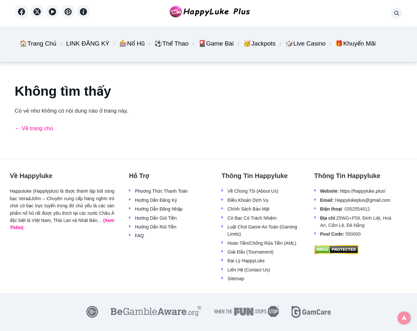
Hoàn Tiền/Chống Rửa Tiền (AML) (261, 243)
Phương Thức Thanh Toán (161, 191)
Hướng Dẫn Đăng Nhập (158, 209)
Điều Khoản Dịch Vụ (247, 200)
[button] (396, 13)
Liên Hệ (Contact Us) (248, 269)
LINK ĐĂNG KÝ (87, 43)
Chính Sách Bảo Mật (248, 209)
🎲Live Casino (305, 43)
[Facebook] (22, 16)
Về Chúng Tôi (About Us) (252, 191)
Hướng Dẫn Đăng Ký (156, 200)
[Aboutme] (83, 16)
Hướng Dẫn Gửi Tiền (156, 218)
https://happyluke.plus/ (362, 191)
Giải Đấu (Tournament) (250, 252)
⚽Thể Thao (171, 43)
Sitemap (235, 278)
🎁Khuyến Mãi (355, 43)
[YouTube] (53, 16)
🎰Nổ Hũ (132, 43)
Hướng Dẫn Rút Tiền (155, 226)
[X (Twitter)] (38, 16)
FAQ (139, 235)
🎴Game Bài (216, 43)
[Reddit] (69, 16)
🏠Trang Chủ (38, 43)
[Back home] (208, 13)
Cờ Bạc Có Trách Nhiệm (252, 218)
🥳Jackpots (259, 43)
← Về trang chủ (34, 128)
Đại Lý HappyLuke (246, 260)
